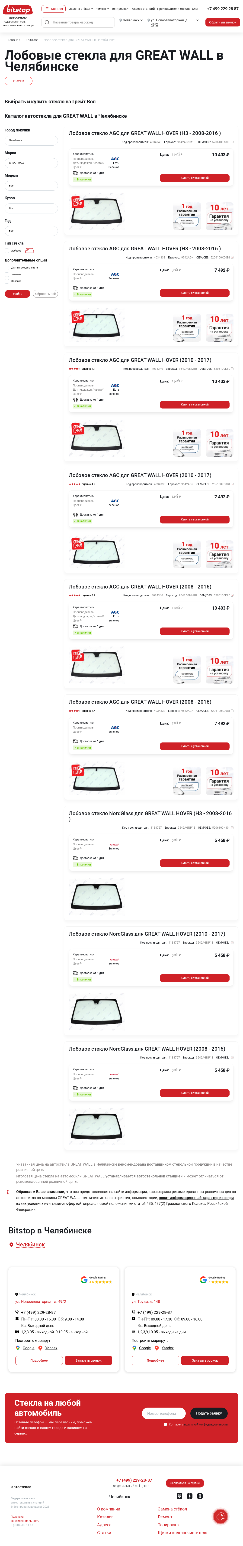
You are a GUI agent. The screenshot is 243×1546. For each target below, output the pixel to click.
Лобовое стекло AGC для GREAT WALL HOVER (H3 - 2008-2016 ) (145, 133)
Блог (195, 8)
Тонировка (119, 8)
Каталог (57, 9)
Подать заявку (209, 1413)
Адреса (104, 1524)
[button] (30, 1244)
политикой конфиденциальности (206, 1424)
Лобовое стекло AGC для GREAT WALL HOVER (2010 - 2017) (140, 360)
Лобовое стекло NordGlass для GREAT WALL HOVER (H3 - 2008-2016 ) (150, 816)
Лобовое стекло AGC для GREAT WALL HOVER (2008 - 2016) (140, 587)
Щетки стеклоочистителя (182, 1532)
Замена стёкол (79, 8)
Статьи (104, 1532)
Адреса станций (143, 8)
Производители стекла (173, 8)
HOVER (18, 81)
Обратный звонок (223, 22)
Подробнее (39, 1360)
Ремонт (101, 8)
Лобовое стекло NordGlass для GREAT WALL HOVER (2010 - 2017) (147, 934)
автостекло (21, 1487)
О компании (108, 1509)
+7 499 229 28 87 (223, 8)
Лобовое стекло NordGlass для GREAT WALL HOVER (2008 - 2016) (147, 1049)
